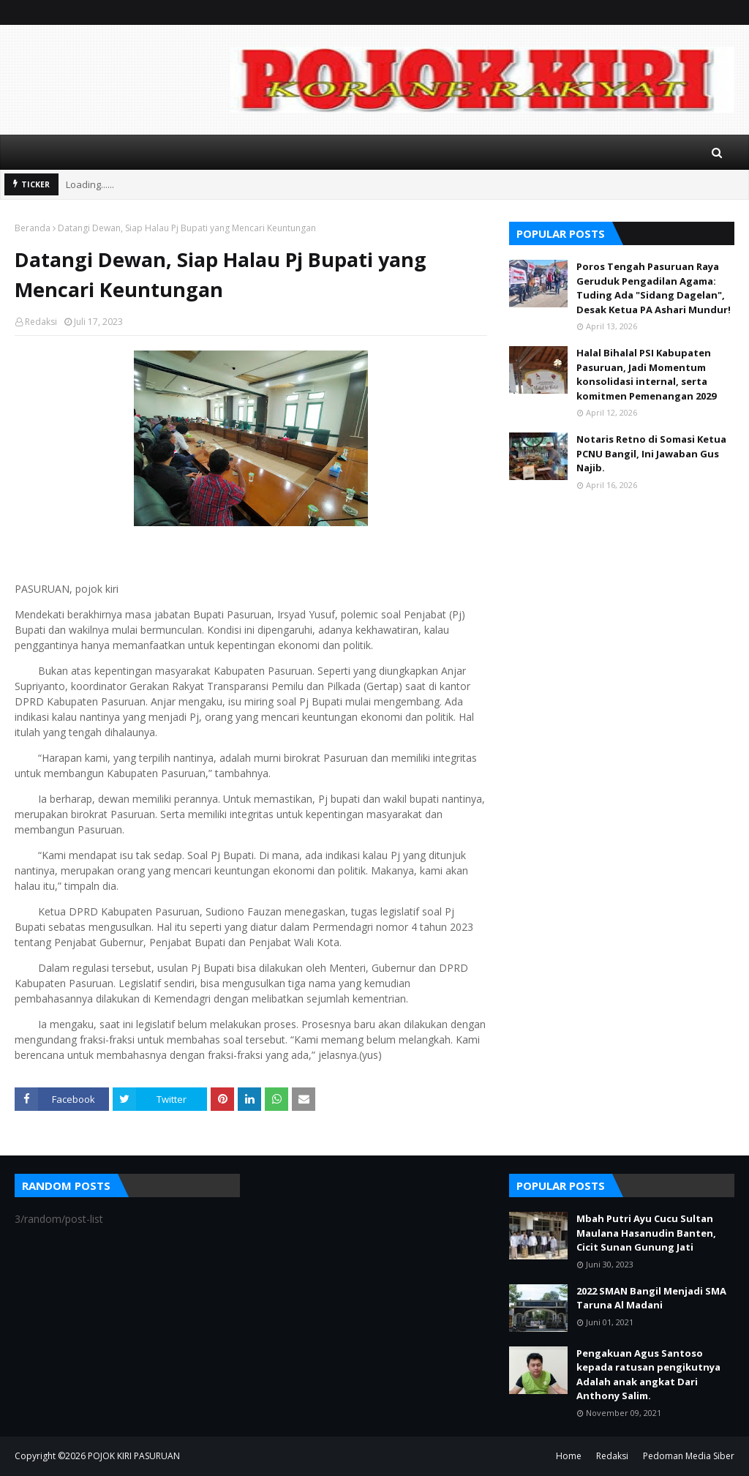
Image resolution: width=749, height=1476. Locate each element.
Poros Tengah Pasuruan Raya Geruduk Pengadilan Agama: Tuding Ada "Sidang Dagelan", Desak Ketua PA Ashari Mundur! (653, 288)
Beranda (32, 228)
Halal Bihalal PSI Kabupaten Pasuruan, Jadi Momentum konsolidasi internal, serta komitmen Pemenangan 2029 (646, 374)
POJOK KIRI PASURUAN (134, 1456)
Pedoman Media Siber (688, 1456)
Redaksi (41, 321)
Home (568, 1456)
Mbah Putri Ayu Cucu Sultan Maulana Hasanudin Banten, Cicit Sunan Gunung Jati (646, 1233)
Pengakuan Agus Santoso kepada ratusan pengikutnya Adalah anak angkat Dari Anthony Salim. (648, 1374)
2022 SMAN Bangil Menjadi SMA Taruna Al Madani (651, 1298)
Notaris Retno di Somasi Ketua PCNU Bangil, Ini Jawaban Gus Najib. (651, 453)
